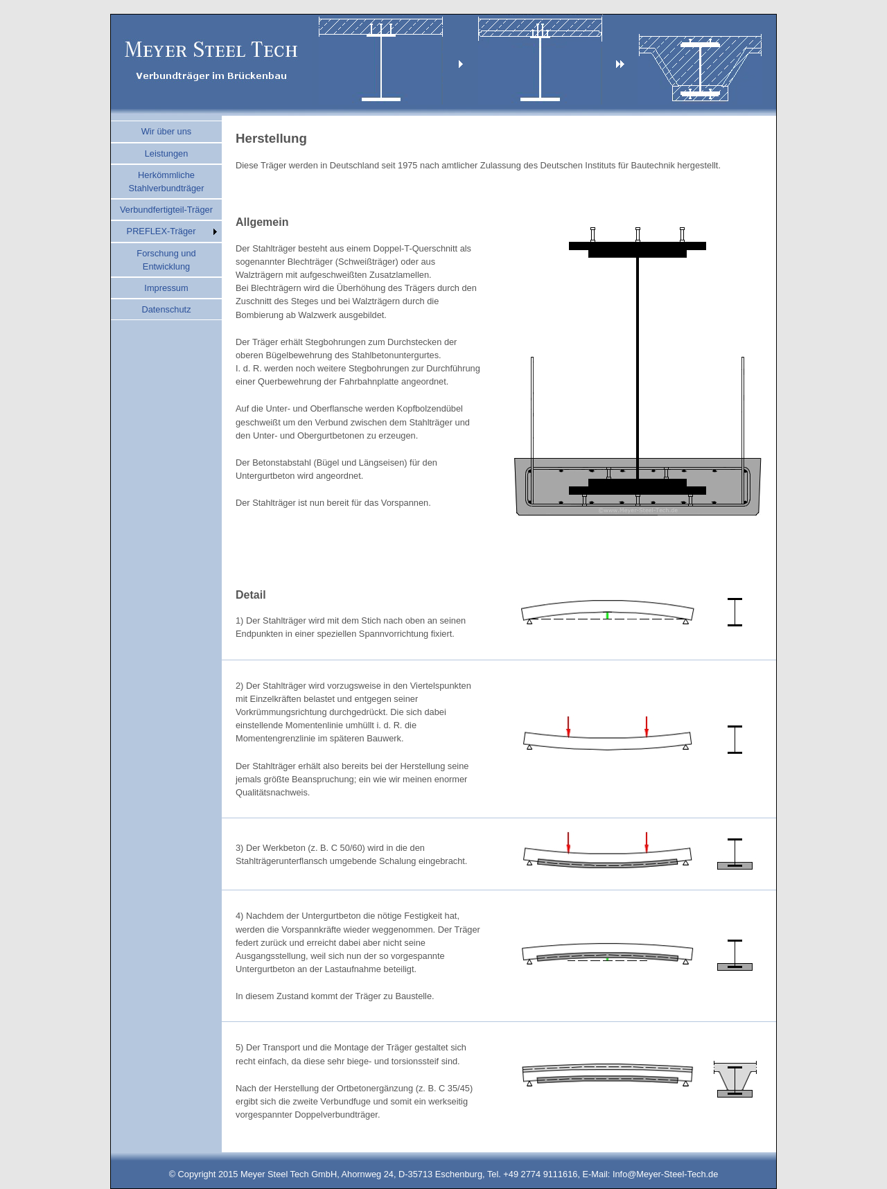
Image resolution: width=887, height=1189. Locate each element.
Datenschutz (166, 309)
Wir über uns (166, 131)
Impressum (166, 288)
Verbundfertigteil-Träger (166, 209)
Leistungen (166, 153)
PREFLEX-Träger (161, 231)
